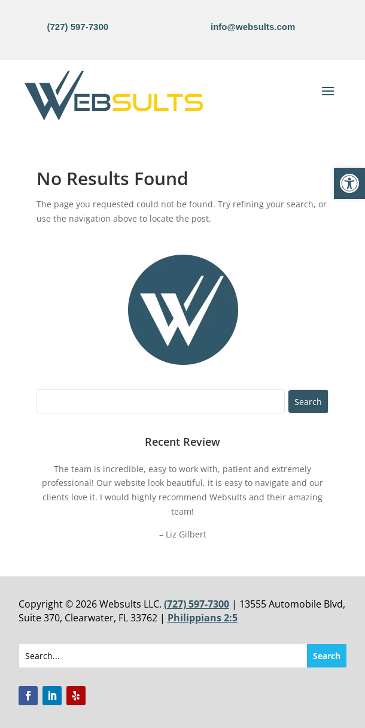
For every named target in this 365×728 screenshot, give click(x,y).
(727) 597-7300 (78, 27)
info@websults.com (253, 27)
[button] (349, 183)
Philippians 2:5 (203, 617)
